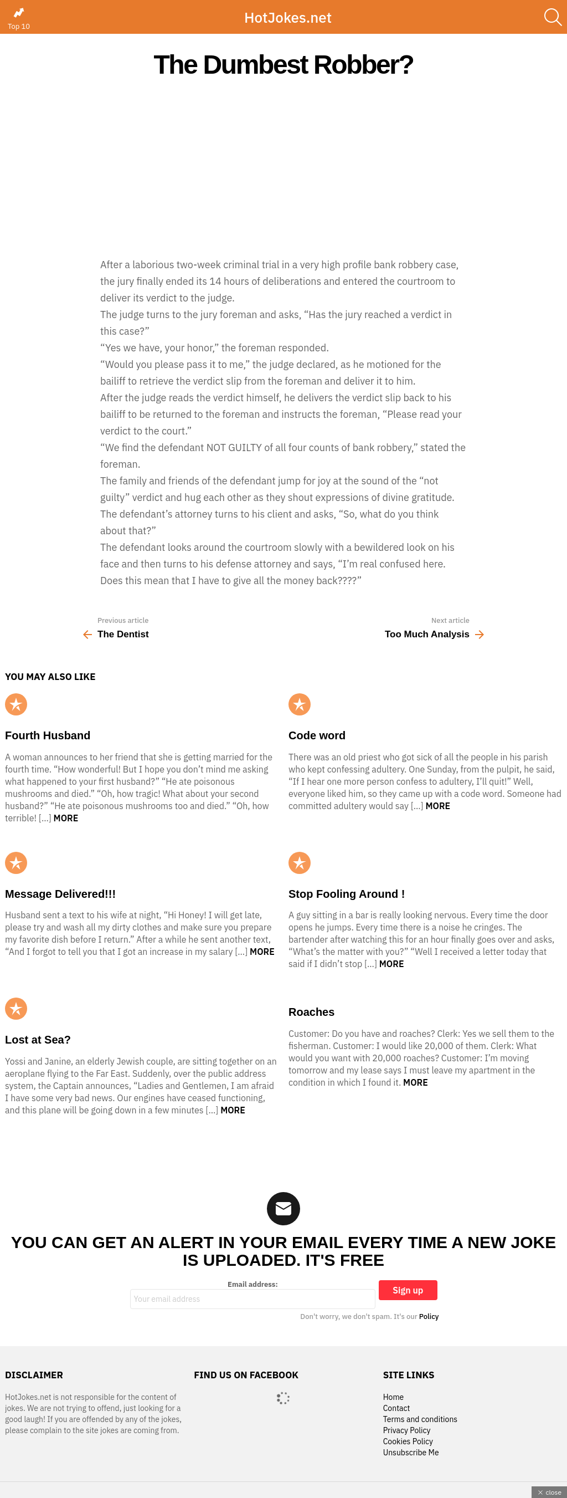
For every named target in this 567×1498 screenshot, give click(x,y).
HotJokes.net (288, 17)
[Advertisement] (283, 167)
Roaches (311, 1012)
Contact (396, 1408)
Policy (429, 1316)
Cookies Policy (408, 1441)
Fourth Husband (47, 735)
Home (393, 1397)
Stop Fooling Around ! (346, 894)
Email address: (253, 1294)
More (66, 818)
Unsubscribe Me (411, 1453)
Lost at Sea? (38, 1040)
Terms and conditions (420, 1419)
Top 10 (19, 18)
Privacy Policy (407, 1430)
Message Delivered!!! (60, 894)
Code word (317, 735)
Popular (16, 704)
